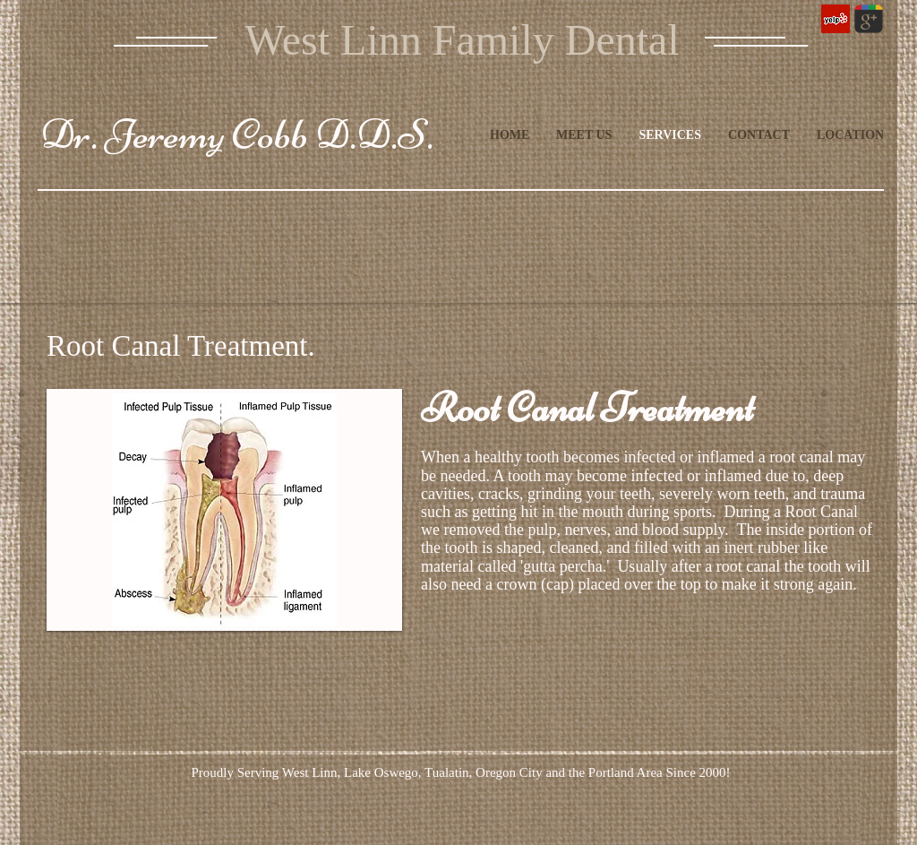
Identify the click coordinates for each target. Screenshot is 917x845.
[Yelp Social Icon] (835, 18)
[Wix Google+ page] (868, 18)
